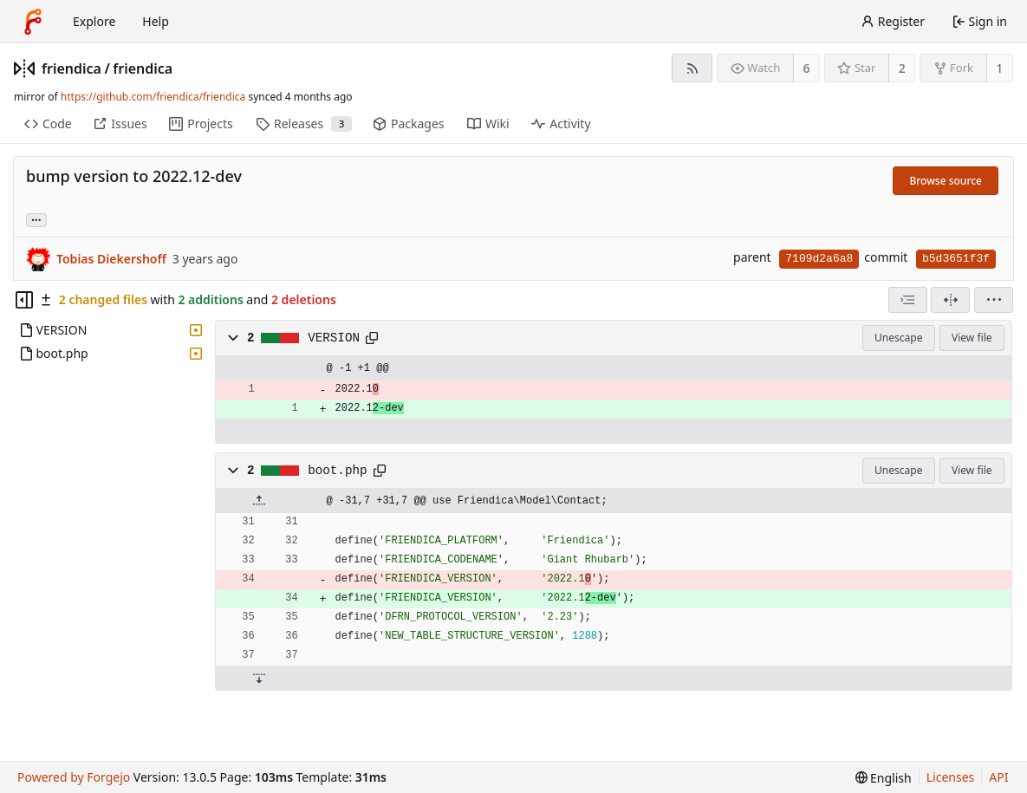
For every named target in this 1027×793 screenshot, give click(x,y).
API (998, 777)
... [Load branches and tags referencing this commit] (36, 218)
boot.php (337, 471)
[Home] (33, 21)
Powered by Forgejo (73, 777)
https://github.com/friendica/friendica (153, 96)
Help (155, 21)
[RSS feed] (692, 68)
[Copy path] (372, 338)
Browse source (945, 180)
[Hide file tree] (24, 300)
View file (971, 337)
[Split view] (950, 300)
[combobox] (907, 300)
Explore (94, 21)
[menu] (993, 300)
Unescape (898, 337)
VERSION (334, 338)
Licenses (950, 777)
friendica (71, 68)
